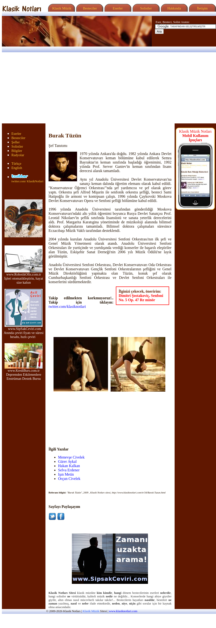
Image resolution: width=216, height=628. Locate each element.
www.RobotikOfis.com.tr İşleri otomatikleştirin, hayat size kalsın (23, 276)
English (16, 168)
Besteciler (89, 8)
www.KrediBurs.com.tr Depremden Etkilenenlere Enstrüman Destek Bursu (24, 373)
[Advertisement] (108, 88)
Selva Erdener (68, 470)
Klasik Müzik (60, 8)
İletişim (201, 8)
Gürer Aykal (67, 461)
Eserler (117, 8)
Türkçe (16, 163)
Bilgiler (16, 151)
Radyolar (17, 155)
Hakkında (174, 8)
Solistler (145, 8)
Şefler (15, 142)
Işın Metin (66, 474)
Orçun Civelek (69, 479)
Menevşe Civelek (71, 457)
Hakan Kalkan (69, 466)
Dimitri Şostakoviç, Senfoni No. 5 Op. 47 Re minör (141, 298)
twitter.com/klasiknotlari (67, 307)
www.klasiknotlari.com (123, 611)
